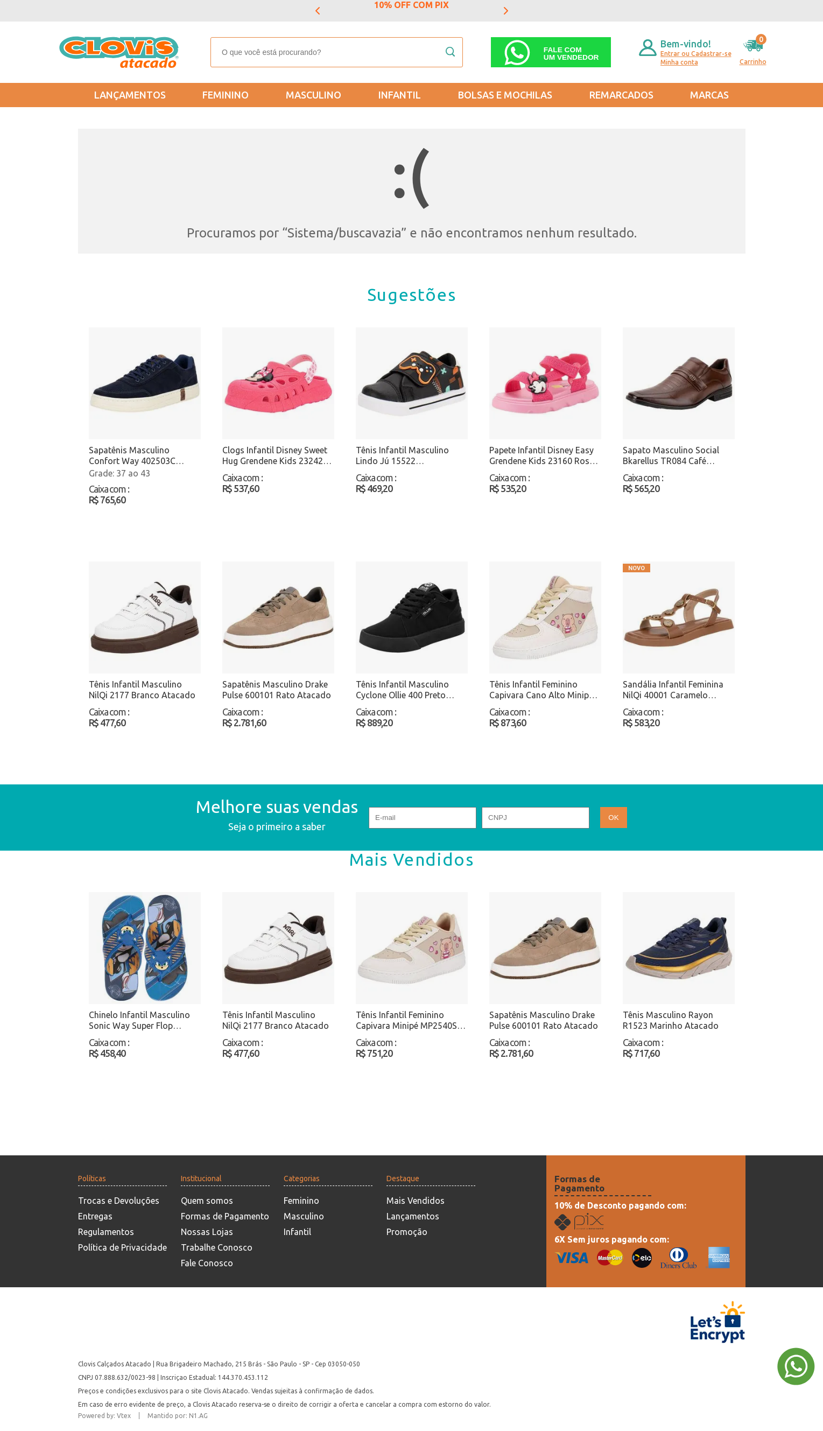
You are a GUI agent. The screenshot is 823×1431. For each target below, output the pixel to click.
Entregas (95, 1216)
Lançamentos (130, 94)
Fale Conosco (207, 1263)
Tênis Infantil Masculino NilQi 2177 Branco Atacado (142, 689)
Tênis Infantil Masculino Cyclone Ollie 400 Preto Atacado (402, 689)
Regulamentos (106, 1232)
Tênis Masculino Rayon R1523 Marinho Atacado (671, 1020)
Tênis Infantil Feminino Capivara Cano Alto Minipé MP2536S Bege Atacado (541, 689)
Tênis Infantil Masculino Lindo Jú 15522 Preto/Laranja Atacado (402, 455)
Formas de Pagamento (225, 1216)
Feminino (225, 94)
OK (613, 817)
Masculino (313, 94)
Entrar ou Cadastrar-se (695, 53)
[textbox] (336, 52)
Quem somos (207, 1200)
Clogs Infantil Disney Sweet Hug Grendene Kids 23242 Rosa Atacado (274, 455)
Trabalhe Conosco (216, 1247)
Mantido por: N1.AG (177, 1415)
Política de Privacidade (122, 1247)
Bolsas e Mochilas (505, 94)
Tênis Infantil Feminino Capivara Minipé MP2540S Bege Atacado (406, 1020)
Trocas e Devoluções (118, 1200)
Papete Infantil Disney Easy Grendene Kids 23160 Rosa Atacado (541, 455)
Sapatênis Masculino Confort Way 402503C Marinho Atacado (132, 455)
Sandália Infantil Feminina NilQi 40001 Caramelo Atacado (673, 689)
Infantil (399, 94)
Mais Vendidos (415, 1200)
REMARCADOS (621, 94)
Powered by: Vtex (104, 1415)
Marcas (709, 94)
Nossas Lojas (207, 1232)
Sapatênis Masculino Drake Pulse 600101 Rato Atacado (276, 689)
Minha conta (679, 62)
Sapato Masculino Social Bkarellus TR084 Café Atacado (671, 455)
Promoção (406, 1232)
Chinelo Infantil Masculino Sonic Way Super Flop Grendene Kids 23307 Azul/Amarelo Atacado (139, 1020)
